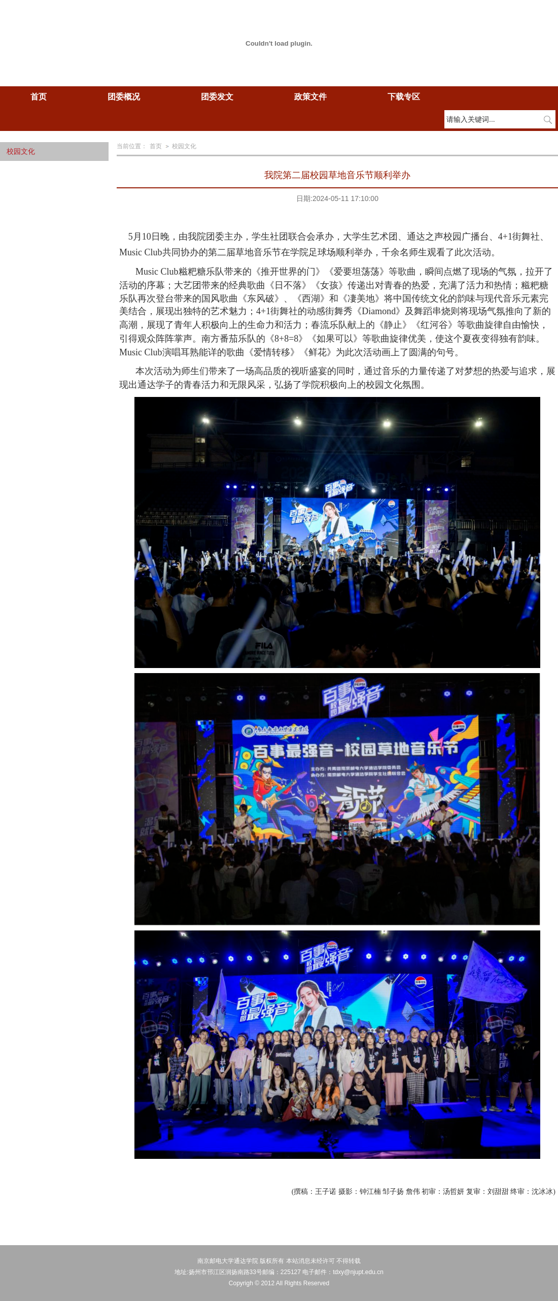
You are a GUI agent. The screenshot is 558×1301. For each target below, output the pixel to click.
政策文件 (310, 96)
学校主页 (482, 24)
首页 (38, 96)
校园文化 (184, 146)
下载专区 (404, 96)
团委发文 (217, 96)
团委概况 (124, 96)
